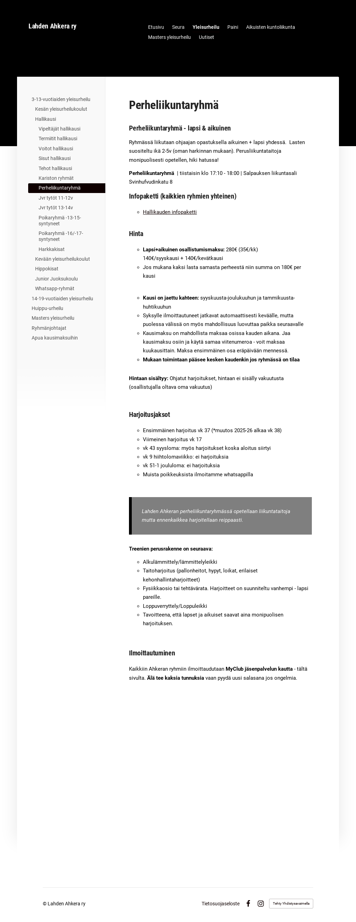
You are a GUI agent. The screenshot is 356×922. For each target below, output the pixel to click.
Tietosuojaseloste (221, 903)
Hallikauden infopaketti (170, 212)
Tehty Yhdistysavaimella (291, 903)
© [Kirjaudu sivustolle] (45, 903)
